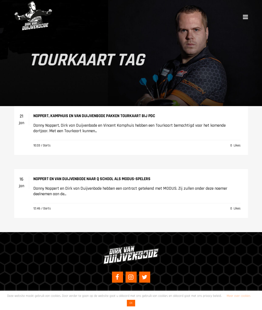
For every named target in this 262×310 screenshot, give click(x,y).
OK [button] (131, 303)
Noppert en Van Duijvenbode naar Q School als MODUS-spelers (91, 179)
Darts (47, 145)
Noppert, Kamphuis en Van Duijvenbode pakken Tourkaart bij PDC (94, 116)
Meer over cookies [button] (239, 296)
